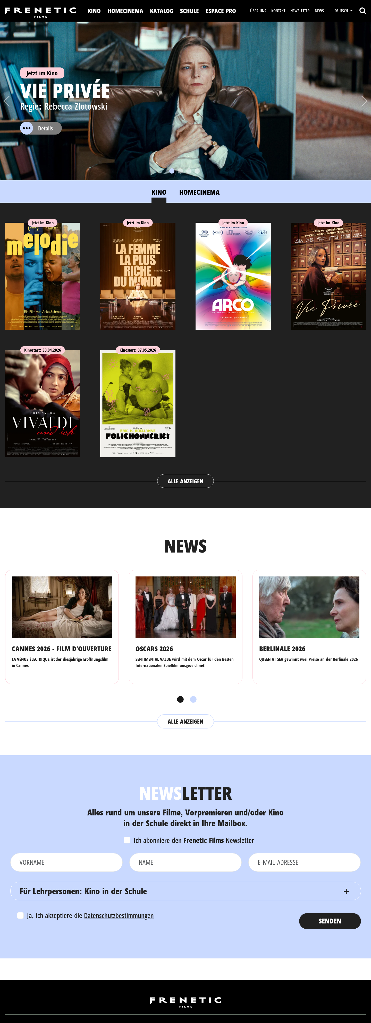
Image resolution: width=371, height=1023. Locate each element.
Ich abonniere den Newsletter (194, 840)
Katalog (161, 10)
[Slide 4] (197, 171)
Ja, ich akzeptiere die (90, 915)
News (319, 11)
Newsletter (300, 11)
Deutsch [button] (342, 11)
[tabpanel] (185, 350)
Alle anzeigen (185, 481)
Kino (94, 10)
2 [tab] (192, 699)
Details (36, 128)
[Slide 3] (188, 171)
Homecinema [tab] (199, 192)
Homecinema (125, 10)
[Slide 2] (180, 171)
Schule (189, 10)
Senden (330, 921)
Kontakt (278, 11)
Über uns (258, 11)
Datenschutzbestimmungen (119, 915)
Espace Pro (221, 10)
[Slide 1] (171, 171)
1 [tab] (179, 699)
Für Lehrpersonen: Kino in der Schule (83, 890)
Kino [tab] (158, 192)
